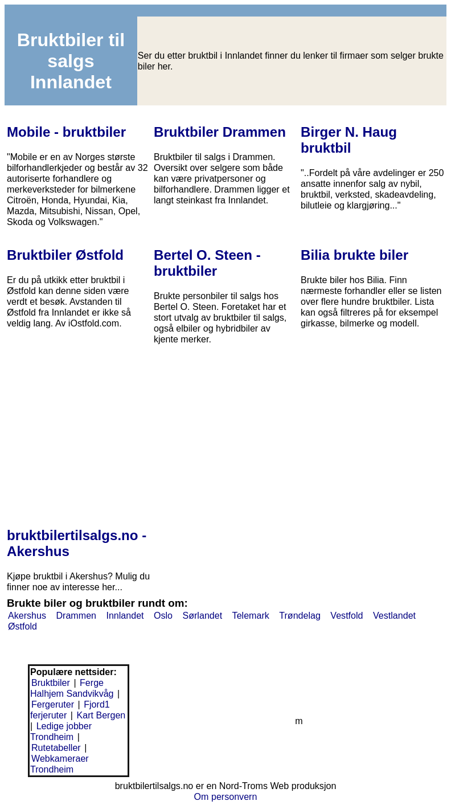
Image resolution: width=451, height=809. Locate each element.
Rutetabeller (56, 747)
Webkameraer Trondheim (59, 763)
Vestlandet (394, 615)
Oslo (163, 615)
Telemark (250, 615)
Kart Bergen (100, 715)
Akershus (27, 615)
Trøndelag (300, 615)
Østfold (22, 626)
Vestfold (346, 615)
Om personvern (225, 796)
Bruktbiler (50, 682)
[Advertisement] (225, 428)
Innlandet (125, 615)
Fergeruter (52, 704)
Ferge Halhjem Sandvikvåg (72, 687)
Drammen (76, 615)
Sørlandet (202, 615)
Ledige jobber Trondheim (61, 731)
